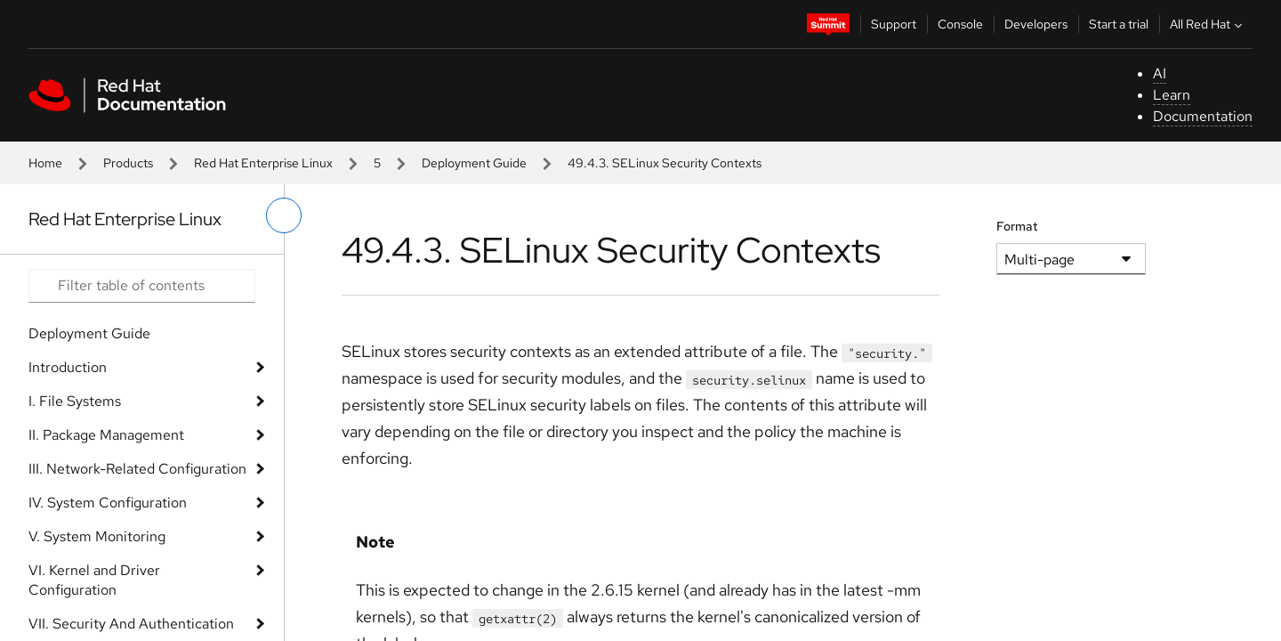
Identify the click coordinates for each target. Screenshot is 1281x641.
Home (45, 163)
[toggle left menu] (284, 215)
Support (893, 24)
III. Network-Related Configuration (137, 468)
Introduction (67, 367)
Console (960, 24)
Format (1017, 226)
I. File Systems (74, 401)
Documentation (1203, 116)
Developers (1036, 24)
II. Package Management (106, 435)
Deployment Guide (474, 163)
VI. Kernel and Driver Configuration (94, 580)
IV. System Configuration (107, 502)
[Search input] (141, 286)
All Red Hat (1208, 24)
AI (1159, 73)
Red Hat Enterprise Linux (263, 163)
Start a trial (1118, 24)
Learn (1171, 94)
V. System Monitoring (96, 536)
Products (128, 163)
